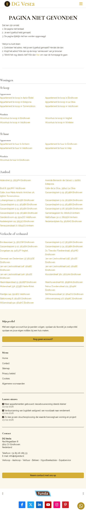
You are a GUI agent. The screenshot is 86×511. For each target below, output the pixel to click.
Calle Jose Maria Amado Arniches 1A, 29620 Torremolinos (17, 194)
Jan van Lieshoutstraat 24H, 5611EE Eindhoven (16, 276)
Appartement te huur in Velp (58, 148)
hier (38, 55)
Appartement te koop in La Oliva (60, 102)
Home (5, 358)
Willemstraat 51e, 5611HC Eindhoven (17, 303)
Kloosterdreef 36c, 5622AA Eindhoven (63, 274)
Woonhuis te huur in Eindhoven (14, 160)
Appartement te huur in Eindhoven (61, 144)
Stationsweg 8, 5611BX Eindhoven (15, 298)
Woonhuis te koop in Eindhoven (15, 118)
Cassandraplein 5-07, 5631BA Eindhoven (64, 242)
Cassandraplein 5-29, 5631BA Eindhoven (18, 213)
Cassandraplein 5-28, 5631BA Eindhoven (64, 209)
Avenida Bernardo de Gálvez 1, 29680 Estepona (63, 182)
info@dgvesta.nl (16, 456)
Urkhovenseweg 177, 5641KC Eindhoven (63, 298)
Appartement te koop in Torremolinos (17, 106)
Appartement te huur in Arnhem (14, 144)
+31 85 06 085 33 (19, 453)
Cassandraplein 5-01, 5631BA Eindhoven (64, 200)
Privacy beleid (8, 373)
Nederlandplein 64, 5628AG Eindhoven (63, 221)
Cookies (6, 378)
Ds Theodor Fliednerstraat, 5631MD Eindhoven (61, 252)
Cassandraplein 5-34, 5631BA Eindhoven (64, 246)
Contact (5, 363)
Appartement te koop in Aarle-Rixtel (16, 98)
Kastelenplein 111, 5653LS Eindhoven (17, 221)
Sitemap (6, 368)
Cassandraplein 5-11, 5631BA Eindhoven (18, 204)
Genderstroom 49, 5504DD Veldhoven (18, 217)
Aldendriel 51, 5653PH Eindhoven (15, 180)
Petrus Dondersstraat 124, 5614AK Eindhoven (60, 288)
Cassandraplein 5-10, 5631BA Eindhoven (18, 246)
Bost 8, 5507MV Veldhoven (12, 188)
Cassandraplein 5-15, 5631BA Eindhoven (18, 209)
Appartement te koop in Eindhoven (61, 98)
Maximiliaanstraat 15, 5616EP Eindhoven (18, 282)
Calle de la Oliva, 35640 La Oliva (60, 188)
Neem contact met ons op (43, 475)
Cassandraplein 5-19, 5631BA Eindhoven (63, 192)
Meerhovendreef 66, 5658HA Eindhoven (64, 282)
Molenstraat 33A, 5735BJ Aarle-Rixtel (17, 286)
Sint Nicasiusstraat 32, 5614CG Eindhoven (64, 294)
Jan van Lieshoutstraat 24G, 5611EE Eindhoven (61, 268)
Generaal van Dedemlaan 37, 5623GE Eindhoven (17, 260)
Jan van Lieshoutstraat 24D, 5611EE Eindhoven (61, 260)
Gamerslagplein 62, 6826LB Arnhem (62, 213)
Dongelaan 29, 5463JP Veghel (14, 250)
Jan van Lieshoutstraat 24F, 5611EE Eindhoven (16, 268)
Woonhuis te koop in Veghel (58, 118)
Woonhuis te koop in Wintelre (59, 122)
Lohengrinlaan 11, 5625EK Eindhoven (17, 200)
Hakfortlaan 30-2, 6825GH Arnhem (61, 217)
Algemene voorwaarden (13, 383)
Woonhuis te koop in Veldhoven (15, 122)
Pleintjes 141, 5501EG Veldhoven (15, 294)
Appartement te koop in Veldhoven (61, 106)
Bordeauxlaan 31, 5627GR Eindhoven (17, 242)
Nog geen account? (43, 339)
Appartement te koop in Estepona (15, 102)
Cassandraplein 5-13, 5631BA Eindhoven (63, 204)
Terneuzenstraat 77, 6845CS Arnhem (17, 225)
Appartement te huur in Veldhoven (16, 148)
